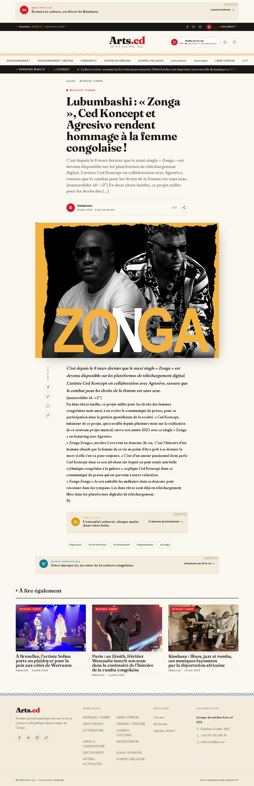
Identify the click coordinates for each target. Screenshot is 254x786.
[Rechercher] (234, 42)
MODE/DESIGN (127, 741)
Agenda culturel (164, 730)
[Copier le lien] (48, 415)
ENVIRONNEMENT (17, 60)
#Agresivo (75, 544)
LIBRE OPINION (224, 60)
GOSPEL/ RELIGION (149, 60)
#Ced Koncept (97, 544)
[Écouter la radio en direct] (222, 27)
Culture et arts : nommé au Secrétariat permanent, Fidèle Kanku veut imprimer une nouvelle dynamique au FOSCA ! (169, 69)
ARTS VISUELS (93, 724)
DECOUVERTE (93, 753)
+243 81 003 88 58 (211, 735)
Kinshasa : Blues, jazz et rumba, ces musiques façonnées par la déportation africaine (200, 661)
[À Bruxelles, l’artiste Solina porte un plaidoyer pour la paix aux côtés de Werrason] (51, 628)
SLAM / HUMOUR (129, 753)
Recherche (160, 724)
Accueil (71, 81)
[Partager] (184, 208)
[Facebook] (187, 27)
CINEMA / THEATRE (130, 724)
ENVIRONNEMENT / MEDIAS (54, 60)
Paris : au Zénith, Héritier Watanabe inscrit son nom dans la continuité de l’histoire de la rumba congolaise (122, 663)
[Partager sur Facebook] (48, 387)
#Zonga (165, 544)
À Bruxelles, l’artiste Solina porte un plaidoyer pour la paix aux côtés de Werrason (44, 661)
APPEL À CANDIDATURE (94, 744)
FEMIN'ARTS (87, 60)
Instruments (177, 60)
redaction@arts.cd (210, 742)
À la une (159, 717)
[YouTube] (194, 27)
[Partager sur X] (48, 396)
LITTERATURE (93, 730)
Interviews (199, 60)
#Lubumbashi (121, 544)
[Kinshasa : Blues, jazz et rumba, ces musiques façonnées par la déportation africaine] (203, 628)
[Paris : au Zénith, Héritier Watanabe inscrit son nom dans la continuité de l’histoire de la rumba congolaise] (127, 628)
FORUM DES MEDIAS (116, 60)
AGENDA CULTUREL (124, 733)
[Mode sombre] (225, 42)
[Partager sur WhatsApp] (48, 406)
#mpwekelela (145, 544)
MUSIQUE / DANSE (91, 81)
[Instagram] (200, 27)
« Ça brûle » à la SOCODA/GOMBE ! (53, 69)
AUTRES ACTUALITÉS (92, 762)
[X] (46, 738)
